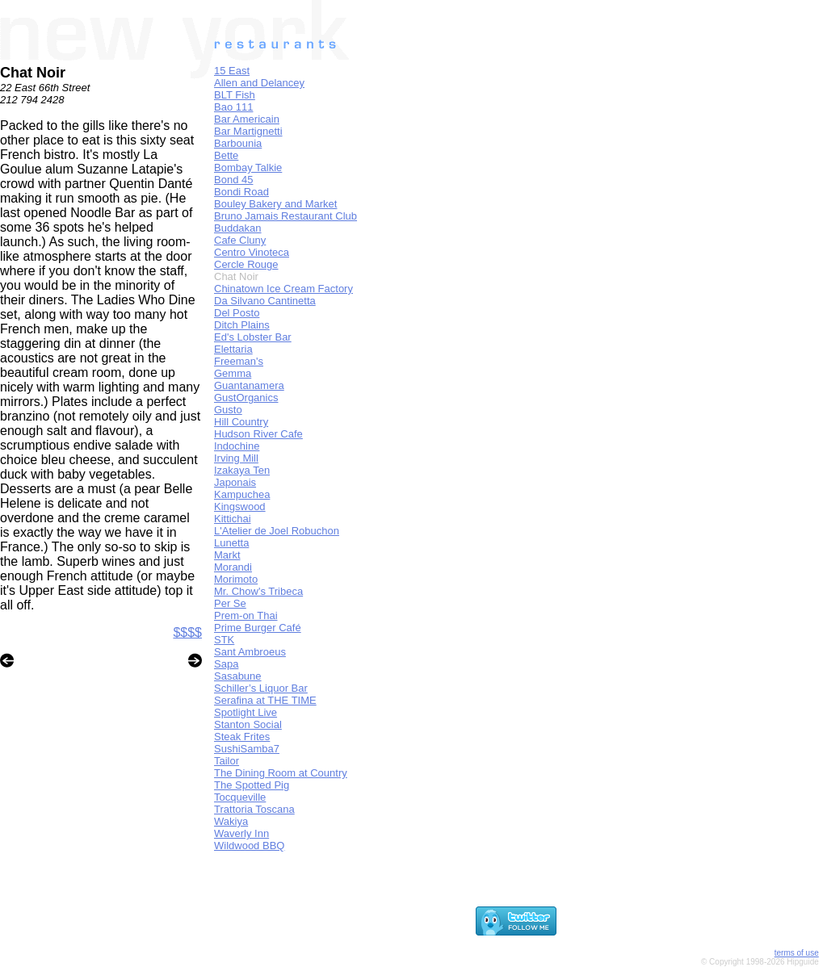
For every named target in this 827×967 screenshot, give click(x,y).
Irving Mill (236, 458)
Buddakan (238, 228)
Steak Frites (242, 736)
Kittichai (232, 519)
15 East (232, 71)
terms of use (797, 952)
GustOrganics (246, 397)
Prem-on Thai (246, 615)
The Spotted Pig (251, 785)
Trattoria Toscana (254, 809)
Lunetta (231, 543)
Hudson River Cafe (258, 434)
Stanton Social (248, 724)
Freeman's (238, 361)
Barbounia (238, 143)
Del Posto (236, 313)
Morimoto (236, 579)
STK (224, 640)
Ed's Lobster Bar (253, 337)
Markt (227, 555)
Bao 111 (233, 107)
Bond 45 (233, 180)
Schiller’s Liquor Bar (261, 688)
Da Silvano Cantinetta (265, 301)
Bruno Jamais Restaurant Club (285, 216)
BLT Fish (234, 95)
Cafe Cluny (240, 240)
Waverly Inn (241, 833)
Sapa (226, 664)
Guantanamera (249, 385)
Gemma (232, 373)
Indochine (236, 446)
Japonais (235, 482)
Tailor (226, 761)
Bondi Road (241, 192)
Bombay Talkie (248, 167)
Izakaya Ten (242, 470)
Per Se (230, 603)
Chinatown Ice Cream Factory (283, 289)
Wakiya (231, 821)
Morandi (233, 567)
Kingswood (240, 506)
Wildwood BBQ (249, 845)
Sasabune (238, 676)
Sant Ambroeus (250, 652)
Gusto (228, 410)
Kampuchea (242, 494)
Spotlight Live (245, 712)
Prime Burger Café (257, 628)
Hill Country (241, 422)
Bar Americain (246, 119)
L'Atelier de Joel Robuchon (276, 531)
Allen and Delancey (259, 83)
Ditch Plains (242, 325)
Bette (226, 155)
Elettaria (233, 349)
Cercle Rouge (246, 264)
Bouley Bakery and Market (275, 204)
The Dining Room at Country (280, 773)
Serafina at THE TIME (265, 700)
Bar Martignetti (248, 131)
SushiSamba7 (246, 749)
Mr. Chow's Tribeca (258, 591)
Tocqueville (240, 797)
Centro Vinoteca (251, 252)
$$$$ (187, 632)
